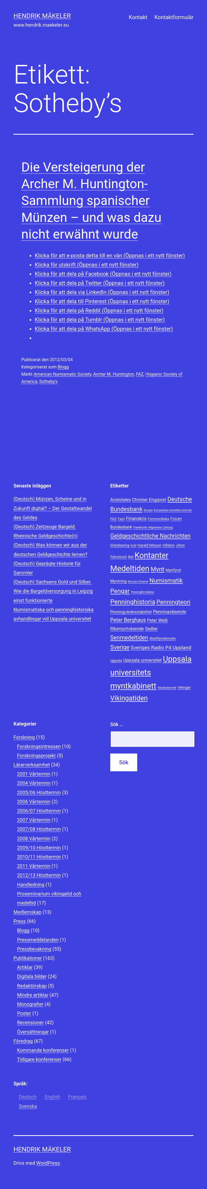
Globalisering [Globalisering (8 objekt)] (119, 545)
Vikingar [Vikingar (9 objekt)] (184, 687)
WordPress (48, 1163)
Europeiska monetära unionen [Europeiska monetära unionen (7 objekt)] (173, 510)
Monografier (30, 1004)
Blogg (63, 366)
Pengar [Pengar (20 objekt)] (120, 591)
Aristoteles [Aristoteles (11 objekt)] (120, 499)
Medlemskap (27, 912)
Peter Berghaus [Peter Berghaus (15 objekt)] (128, 620)
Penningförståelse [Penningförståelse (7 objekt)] (142, 592)
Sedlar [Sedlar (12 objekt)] (151, 628)
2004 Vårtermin (33, 783)
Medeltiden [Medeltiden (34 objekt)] (129, 568)
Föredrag (23, 1041)
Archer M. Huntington (113, 374)
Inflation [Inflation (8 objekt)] (169, 545)
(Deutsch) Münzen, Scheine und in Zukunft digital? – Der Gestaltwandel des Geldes (52, 508)
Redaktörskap (32, 986)
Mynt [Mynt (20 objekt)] (157, 569)
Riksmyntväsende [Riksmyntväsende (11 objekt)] (127, 628)
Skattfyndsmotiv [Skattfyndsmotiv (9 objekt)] (162, 638)
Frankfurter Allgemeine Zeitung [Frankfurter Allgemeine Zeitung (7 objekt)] (153, 527)
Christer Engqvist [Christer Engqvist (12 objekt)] (149, 499)
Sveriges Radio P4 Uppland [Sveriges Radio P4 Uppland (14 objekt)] (161, 648)
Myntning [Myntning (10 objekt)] (118, 581)
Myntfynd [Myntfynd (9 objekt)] (173, 570)
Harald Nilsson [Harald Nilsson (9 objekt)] (149, 545)
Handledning (30, 884)
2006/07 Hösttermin (39, 811)
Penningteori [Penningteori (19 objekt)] (174, 601)
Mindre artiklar (32, 995)
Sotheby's (48, 381)
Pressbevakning (34, 949)
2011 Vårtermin (33, 866)
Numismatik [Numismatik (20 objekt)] (166, 580)
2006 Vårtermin (33, 801)
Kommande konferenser (43, 1050)
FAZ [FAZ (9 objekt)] (113, 519)
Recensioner (30, 1022)
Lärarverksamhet (31, 765)
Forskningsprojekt (36, 755)
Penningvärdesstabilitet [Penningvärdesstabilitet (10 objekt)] (131, 611)
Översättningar (33, 1032)
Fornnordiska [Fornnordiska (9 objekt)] (158, 519)
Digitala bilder (32, 976)
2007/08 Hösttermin (39, 829)
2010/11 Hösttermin (39, 857)
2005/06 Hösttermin (39, 792)
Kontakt (138, 17)
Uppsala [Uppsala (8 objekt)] (116, 661)
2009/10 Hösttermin (39, 847)
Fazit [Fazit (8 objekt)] (121, 519)
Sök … (116, 724)
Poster (24, 1013)
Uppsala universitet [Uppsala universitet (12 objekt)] (142, 660)
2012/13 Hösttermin (39, 875)
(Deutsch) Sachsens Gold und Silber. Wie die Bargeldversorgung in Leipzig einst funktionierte (53, 591)
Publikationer (27, 958)
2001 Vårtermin (33, 774)
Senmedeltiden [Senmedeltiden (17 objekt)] (129, 637)
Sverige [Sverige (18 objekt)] (119, 647)
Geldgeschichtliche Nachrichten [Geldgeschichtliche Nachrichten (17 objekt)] (150, 535)
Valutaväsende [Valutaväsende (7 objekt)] (166, 687)
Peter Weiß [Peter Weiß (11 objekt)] (157, 620)
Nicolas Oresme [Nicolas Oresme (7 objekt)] (138, 581)
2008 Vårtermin (33, 838)
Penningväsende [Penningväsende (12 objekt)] (169, 611)
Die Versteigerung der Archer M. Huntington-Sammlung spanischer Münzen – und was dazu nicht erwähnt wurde (91, 200)
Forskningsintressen (39, 746)
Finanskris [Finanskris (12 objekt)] (136, 518)
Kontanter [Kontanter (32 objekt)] (151, 555)
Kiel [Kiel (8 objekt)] (130, 557)
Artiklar (25, 967)
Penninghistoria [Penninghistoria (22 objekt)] (132, 602)
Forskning (24, 737)
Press (19, 921)
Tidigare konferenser (39, 1059)
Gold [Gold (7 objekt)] (133, 545)
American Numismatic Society (62, 374)
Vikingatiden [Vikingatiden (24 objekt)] (129, 698)
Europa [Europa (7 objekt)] (148, 510)
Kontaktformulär (174, 17)
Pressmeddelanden (37, 940)
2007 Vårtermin (33, 820)
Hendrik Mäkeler (42, 16)
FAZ (140, 374)
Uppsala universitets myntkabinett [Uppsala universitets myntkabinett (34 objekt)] (151, 672)
